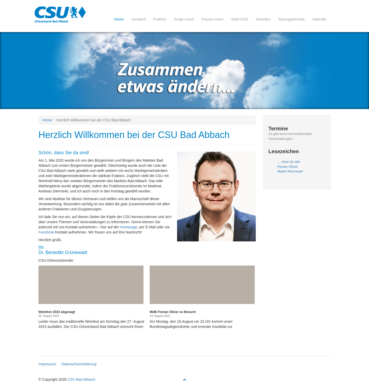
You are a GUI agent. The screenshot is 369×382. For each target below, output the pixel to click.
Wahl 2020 (239, 19)
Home (119, 19)
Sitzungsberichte (291, 19)
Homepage (129, 227)
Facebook (46, 232)
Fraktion (159, 19)
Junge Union (184, 19)
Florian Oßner (288, 167)
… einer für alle (289, 162)
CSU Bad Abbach (81, 379)
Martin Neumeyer (290, 171)
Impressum (47, 364)
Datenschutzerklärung (78, 364)
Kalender (319, 19)
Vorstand (138, 19)
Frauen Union (212, 19)
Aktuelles (263, 19)
